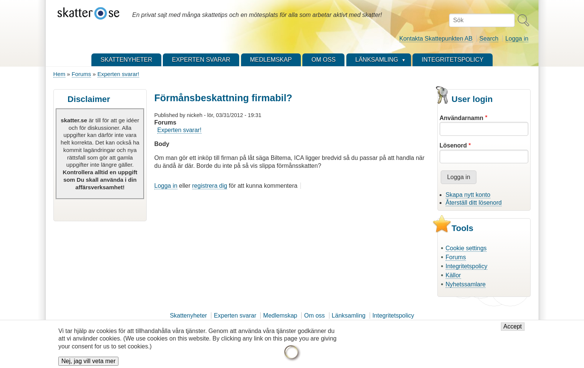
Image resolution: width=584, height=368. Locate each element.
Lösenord (453, 145)
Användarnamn (461, 118)
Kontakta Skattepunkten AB (436, 38)
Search (489, 38)
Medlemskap (280, 315)
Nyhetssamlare (466, 284)
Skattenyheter (188, 315)
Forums (81, 74)
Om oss (314, 315)
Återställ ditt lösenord (474, 202)
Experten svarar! (118, 74)
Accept (513, 330)
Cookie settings (466, 248)
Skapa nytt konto (468, 195)
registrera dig (209, 185)
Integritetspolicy (466, 266)
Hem (59, 74)
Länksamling (349, 315)
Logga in (516, 38)
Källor (453, 275)
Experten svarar (235, 315)
